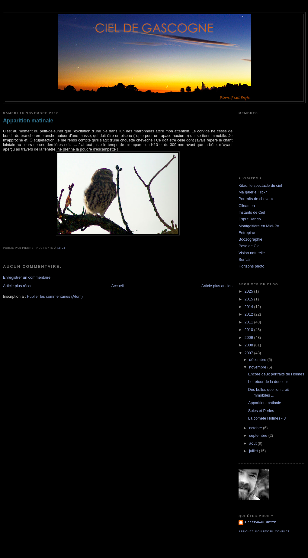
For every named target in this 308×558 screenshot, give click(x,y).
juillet (254, 451)
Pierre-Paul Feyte (260, 522)
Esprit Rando (250, 219)
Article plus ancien (217, 286)
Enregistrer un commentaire (26, 277)
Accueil (117, 286)
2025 (249, 291)
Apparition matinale (28, 121)
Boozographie (250, 239)
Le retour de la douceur (268, 381)
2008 (249, 345)
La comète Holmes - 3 (267, 418)
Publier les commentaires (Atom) (55, 296)
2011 (249, 322)
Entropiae (247, 232)
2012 (249, 314)
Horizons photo (252, 266)
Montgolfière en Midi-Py (259, 226)
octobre (256, 428)
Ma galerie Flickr (253, 192)
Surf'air (245, 259)
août (253, 443)
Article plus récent (18, 286)
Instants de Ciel (252, 212)
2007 (249, 353)
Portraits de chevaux (256, 198)
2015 (249, 299)
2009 (249, 337)
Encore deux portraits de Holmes (276, 374)
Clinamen (247, 205)
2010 (249, 329)
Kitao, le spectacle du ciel (260, 185)
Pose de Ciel (249, 246)
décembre (258, 359)
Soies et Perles (261, 410)
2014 (249, 306)
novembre (258, 367)
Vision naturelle (252, 253)
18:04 (61, 247)
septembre (258, 435)
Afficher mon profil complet (264, 531)
